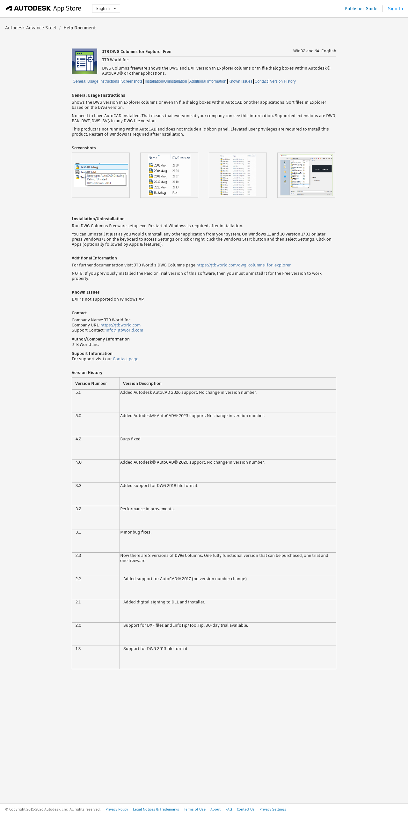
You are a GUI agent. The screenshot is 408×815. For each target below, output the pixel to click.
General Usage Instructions (96, 81)
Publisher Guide (361, 8)
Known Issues (240, 81)
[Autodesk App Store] (43, 8)
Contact (261, 81)
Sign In (395, 8)
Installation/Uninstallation (166, 81)
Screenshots (131, 81)
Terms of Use (195, 809)
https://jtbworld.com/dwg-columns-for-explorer (243, 265)
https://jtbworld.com (120, 325)
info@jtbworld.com (124, 330)
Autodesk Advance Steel (30, 28)
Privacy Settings (272, 809)
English (106, 8)
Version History (283, 81)
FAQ (228, 809)
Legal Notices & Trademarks (156, 809)
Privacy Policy (117, 809)
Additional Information (207, 81)
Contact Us (246, 809)
